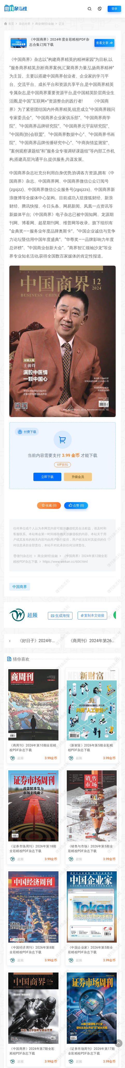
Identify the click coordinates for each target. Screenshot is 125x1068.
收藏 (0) (49, 505)
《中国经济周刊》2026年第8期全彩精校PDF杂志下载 (32, 950)
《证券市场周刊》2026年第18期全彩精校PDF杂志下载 (33, 849)
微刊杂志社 (24, 556)
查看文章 (104, 43)
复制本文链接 (92, 615)
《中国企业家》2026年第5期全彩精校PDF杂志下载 (90, 950)
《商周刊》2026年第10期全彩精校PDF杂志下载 (33, 748)
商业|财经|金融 (44, 23)
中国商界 (21, 59)
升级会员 (78, 477)
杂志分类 (24, 23)
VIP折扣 (62, 464)
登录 (114, 8)
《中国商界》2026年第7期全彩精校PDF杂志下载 (32, 1051)
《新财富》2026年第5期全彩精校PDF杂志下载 (90, 748)
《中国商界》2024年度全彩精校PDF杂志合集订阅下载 (59, 41)
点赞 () (76, 505)
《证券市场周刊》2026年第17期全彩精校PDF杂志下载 (91, 1051)
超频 (32, 615)
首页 (11, 23)
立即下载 (47, 477)
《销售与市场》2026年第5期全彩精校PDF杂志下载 (90, 849)
